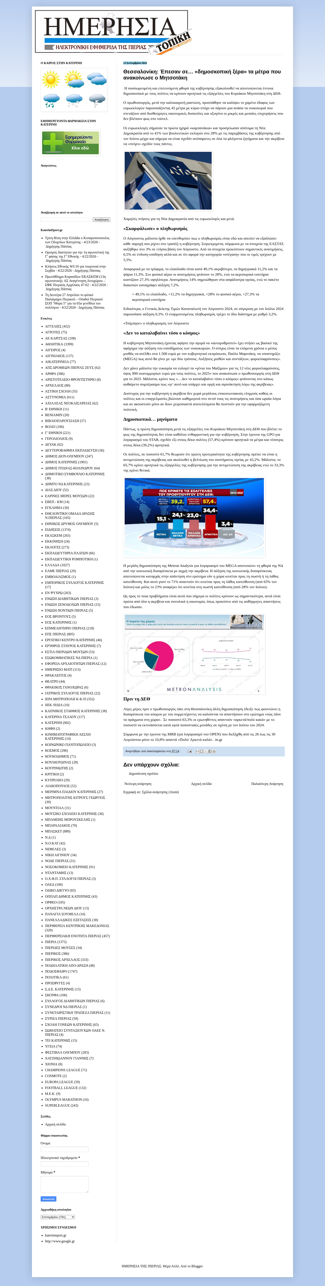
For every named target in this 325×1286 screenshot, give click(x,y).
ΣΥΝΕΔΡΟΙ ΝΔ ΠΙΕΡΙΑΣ (63, 1007)
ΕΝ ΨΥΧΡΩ (54, 593)
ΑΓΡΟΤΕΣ (52, 332)
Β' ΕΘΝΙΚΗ (53, 409)
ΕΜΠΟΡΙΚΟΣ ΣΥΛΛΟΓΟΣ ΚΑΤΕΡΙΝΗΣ (74, 582)
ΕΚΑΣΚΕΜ (53, 535)
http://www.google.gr (60, 1241)
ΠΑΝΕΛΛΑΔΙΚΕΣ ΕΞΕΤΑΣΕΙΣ (68, 920)
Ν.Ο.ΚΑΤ (52, 843)
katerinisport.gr (55, 1235)
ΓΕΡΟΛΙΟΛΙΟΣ (56, 438)
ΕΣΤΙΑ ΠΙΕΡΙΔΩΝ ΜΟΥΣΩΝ (66, 652)
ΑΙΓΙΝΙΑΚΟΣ (55, 356)
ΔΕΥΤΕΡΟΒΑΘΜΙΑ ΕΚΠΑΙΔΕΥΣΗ (71, 450)
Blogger (197, 1266)
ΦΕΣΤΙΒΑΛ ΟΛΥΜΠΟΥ (62, 1052)
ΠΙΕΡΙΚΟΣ (53, 953)
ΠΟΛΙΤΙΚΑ (53, 977)
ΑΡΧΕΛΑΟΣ (54, 385)
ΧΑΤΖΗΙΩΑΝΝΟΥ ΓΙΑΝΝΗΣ (67, 1058)
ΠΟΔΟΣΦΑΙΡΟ (56, 971)
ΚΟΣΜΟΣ (52, 750)
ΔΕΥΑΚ (50, 444)
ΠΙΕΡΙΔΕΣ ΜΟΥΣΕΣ (60, 948)
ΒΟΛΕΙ (50, 427)
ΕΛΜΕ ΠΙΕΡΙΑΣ (57, 571)
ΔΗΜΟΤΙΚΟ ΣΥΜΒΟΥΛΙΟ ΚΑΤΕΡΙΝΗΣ (75, 474)
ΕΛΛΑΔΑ (52, 565)
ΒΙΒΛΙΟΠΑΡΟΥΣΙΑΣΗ (62, 421)
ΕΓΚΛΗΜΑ (53, 508)
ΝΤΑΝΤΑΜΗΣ (55, 873)
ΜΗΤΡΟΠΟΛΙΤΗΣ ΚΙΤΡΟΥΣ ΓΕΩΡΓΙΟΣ (75, 797)
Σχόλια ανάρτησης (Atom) (160, 792)
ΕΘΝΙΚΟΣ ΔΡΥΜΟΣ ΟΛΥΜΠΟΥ (69, 524)
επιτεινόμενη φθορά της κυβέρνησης (186, 88)
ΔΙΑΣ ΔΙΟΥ (53, 490)
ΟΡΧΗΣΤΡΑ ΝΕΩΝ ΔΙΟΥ (63, 908)
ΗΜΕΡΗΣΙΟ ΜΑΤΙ (58, 669)
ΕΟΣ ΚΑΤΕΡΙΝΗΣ (58, 622)
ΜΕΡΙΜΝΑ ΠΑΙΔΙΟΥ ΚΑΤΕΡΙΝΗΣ (70, 792)
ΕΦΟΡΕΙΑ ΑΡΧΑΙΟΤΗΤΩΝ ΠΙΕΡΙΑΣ (72, 663)
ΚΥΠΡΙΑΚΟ (54, 780)
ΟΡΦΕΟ (51, 902)
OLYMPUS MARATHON (63, 1099)
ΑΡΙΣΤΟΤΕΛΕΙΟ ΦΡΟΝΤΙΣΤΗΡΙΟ (70, 379)
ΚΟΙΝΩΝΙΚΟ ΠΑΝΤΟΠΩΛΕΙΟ (68, 744)
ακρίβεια (277, 138)
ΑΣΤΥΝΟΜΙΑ (55, 397)
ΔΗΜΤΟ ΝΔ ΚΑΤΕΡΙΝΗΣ (64, 484)
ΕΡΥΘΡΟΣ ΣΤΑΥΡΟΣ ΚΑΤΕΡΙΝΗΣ (70, 646)
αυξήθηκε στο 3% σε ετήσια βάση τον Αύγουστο (160, 249)
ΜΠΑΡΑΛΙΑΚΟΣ (57, 825)
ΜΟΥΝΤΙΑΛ (54, 808)
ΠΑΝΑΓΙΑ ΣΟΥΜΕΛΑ (62, 914)
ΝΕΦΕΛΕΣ (53, 849)
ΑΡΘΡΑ (50, 374)
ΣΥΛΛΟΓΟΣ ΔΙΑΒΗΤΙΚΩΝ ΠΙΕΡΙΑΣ (72, 1001)
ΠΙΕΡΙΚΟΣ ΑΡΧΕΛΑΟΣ (62, 960)
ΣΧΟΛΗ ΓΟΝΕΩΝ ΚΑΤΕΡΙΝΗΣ (68, 1024)
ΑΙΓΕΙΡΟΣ (52, 350)
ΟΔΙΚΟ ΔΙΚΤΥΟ (57, 890)
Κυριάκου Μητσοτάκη (248, 93)
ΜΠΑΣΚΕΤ (53, 831)
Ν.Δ (48, 837)
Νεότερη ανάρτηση (137, 784)
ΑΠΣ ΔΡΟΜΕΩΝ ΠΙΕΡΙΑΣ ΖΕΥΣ (69, 367)
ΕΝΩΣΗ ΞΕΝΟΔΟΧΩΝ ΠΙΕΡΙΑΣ (69, 604)
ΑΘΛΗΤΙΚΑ (54, 344)
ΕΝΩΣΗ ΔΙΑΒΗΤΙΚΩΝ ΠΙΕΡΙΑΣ (69, 599)
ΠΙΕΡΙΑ (50, 942)
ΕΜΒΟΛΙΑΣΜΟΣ (58, 577)
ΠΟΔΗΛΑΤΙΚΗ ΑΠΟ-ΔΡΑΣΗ (66, 965)
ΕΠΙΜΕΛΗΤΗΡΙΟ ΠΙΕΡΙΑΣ (65, 628)
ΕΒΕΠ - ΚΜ (54, 502)
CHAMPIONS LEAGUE (62, 1070)
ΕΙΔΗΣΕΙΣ (52, 529)
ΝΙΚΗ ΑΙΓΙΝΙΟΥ (57, 855)
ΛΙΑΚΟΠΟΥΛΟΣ (57, 786)
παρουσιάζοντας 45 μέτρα (165, 108)
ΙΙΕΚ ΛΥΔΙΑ (54, 705)
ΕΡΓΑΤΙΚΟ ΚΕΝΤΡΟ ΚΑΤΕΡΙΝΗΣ (70, 640)
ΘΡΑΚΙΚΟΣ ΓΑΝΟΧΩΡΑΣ (64, 687)
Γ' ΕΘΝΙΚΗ (53, 433)
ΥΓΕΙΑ (50, 1046)
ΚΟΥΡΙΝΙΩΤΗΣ (56, 768)
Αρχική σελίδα (201, 784)
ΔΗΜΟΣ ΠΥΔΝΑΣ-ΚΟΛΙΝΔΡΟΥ (69, 468)
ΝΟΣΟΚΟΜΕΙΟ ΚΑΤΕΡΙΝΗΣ (66, 867)
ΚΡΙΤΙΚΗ (52, 774)
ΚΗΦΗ (50, 728)
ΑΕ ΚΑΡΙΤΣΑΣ (56, 338)
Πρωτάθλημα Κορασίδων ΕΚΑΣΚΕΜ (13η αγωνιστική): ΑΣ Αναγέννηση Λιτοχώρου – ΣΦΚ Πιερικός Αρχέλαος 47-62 (75, 281)
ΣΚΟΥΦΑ (52, 995)
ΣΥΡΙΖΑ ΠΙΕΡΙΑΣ (58, 1018)
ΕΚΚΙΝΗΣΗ (54, 541)
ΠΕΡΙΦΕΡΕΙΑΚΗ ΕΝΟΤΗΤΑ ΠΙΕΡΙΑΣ (73, 936)
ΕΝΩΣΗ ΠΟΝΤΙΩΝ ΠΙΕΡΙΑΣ (66, 610)
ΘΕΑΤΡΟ (51, 681)
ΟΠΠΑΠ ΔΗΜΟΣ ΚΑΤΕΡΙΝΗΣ (67, 896)
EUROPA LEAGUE (59, 1082)
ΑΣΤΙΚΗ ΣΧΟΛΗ (58, 391)
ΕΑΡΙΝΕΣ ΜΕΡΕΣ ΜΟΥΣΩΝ (66, 496)
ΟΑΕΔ (49, 884)
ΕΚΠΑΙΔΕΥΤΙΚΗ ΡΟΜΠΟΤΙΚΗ (69, 559)
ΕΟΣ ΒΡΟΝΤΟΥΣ (58, 616)
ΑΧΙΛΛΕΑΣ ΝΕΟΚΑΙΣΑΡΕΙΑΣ (68, 403)
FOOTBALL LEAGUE (61, 1088)
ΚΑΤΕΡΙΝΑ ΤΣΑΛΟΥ (61, 717)
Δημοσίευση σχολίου (143, 773)
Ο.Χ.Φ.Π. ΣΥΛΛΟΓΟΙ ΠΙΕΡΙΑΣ (68, 879)
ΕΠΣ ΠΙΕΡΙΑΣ (55, 634)
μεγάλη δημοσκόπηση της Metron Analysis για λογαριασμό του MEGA (181, 565)
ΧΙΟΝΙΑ (51, 1064)
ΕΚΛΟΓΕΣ (53, 547)
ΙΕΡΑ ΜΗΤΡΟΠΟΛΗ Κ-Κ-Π (65, 699)
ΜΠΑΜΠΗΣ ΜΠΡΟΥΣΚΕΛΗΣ (67, 819)
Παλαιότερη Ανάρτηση (267, 784)
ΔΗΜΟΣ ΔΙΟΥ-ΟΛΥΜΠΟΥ (64, 456)
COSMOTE (53, 1076)
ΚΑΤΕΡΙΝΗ (53, 723)
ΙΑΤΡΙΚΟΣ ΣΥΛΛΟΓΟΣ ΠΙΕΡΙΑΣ (69, 693)
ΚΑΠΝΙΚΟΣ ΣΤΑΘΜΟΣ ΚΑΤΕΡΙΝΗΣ (72, 711)
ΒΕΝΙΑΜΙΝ (53, 415)
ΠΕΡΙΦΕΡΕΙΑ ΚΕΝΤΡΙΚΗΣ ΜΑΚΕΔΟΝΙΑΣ (77, 926)
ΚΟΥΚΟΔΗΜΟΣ (57, 756)
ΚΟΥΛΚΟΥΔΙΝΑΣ (58, 762)
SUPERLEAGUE (57, 1105)
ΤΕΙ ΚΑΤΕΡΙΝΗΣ (57, 1040)
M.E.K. (50, 1094)
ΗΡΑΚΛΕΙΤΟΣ (56, 675)
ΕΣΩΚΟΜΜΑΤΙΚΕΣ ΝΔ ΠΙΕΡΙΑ (68, 658)
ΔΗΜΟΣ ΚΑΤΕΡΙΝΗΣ (61, 462)
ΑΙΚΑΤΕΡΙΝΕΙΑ (57, 362)
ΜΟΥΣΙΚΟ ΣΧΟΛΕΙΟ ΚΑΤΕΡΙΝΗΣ (71, 814)
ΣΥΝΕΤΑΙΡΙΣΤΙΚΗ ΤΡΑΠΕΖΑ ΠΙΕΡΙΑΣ (74, 1013)
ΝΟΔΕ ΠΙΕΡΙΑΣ (57, 861)
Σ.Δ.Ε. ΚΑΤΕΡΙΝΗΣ (59, 989)
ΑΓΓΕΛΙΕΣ (53, 326)
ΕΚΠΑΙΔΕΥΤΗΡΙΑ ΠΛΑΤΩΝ (66, 553)
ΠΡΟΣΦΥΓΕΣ (55, 983)
